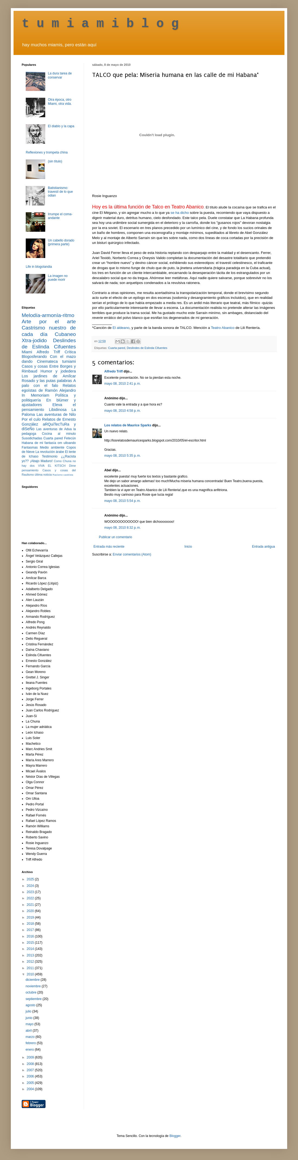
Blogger (174, 1136)
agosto (30, 1005)
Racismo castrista (63, 474)
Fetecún (70, 438)
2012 (31, 961)
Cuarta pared (116, 347)
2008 (31, 1064)
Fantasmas (30, 447)
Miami (27, 352)
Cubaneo (65, 334)
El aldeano (121, 328)
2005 (31, 1083)
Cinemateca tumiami (56, 361)
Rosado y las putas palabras (47, 380)
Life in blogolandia (39, 267)
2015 (31, 943)
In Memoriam (35, 395)
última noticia (43, 474)
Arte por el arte (49, 321)
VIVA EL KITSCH (52, 465)
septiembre (34, 999)
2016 (31, 936)
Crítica (70, 352)
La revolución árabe (49, 452)
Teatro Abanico (222, 328)
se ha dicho (180, 213)
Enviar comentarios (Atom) (132, 554)
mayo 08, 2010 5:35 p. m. (122, 456)
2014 (31, 949)
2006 (31, 1076)
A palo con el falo (49, 383)
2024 (31, 886)
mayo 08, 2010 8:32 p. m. (122, 528)
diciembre (32, 980)
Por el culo (31, 419)
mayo (29, 1024)
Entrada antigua (263, 546)
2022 (31, 898)
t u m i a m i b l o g (100, 24)
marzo (30, 1037)
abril (29, 1030)
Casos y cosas (35, 366)
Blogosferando (34, 356)
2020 (31, 911)
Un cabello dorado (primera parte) (61, 242)
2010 (31, 974)
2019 (31, 917)
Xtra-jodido (34, 340)
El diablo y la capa (61, 126)
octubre (31, 992)
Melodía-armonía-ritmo (48, 315)
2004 (31, 1089)
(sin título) (55, 161)
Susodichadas (32, 438)
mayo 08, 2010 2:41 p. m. (122, 383)
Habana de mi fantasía (39, 443)
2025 (31, 879)
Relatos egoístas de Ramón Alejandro (49, 388)
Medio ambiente (52, 447)
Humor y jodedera (58, 371)
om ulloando (67, 443)
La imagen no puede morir (58, 278)
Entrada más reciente (108, 546)
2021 (31, 905)
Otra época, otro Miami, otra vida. (60, 101)
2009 (31, 1057)
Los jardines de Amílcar (49, 376)
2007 (31, 1070)
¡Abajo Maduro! (41, 461)
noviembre (33, 986)
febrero (31, 1043)
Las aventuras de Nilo (56, 414)
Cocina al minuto (59, 434)
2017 (31, 930)
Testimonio (49, 456)
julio (28, 1011)
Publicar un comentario (115, 537)
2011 (31, 968)
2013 (31, 955)
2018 (31, 924)
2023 (31, 892)
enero (30, 1049)
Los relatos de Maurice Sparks (127, 425)
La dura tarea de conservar (60, 75)
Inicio (188, 546)
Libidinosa (58, 409)
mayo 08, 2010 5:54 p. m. (122, 501)
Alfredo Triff (113, 371)
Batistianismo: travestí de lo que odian (60, 192)
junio (29, 1018)
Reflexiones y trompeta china (47, 152)
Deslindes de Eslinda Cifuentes (147, 347)
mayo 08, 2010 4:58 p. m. (122, 411)
